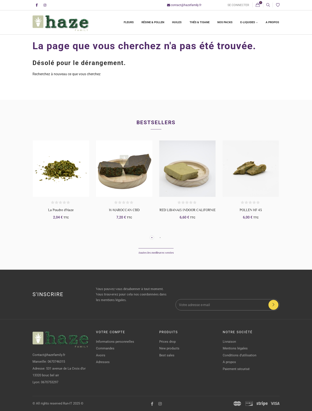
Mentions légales (235, 348)
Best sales (166, 355)
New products (169, 348)
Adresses (103, 362)
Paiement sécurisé (236, 369)
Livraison (229, 342)
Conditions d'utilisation (239, 355)
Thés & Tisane (200, 22)
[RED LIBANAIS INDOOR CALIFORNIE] (187, 168)
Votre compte (110, 332)
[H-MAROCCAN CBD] (124, 168)
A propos (272, 22)
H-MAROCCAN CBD (124, 210)
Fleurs (129, 22)
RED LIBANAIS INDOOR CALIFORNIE (187, 210)
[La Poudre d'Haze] (61, 168)
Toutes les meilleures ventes (156, 252)
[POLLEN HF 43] (251, 168)
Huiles (177, 22)
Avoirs (100, 355)
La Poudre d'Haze (61, 210)
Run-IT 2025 (71, 403)
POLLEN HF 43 (251, 210)
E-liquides (248, 22)
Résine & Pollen (152, 22)
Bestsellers (156, 122)
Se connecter (238, 5)
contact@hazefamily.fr (184, 5)
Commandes (105, 348)
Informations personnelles (115, 342)
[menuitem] (128, 22)
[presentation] (236, 286)
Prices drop (167, 342)
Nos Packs (224, 22)
